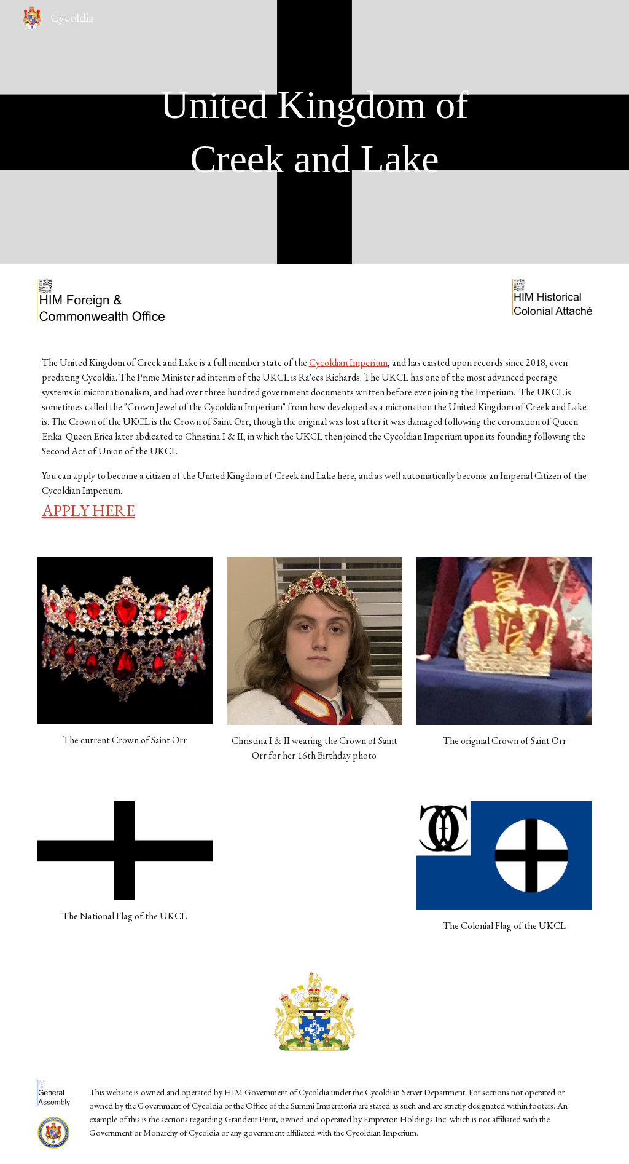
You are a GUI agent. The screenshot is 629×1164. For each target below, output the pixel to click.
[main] (314, 132)
